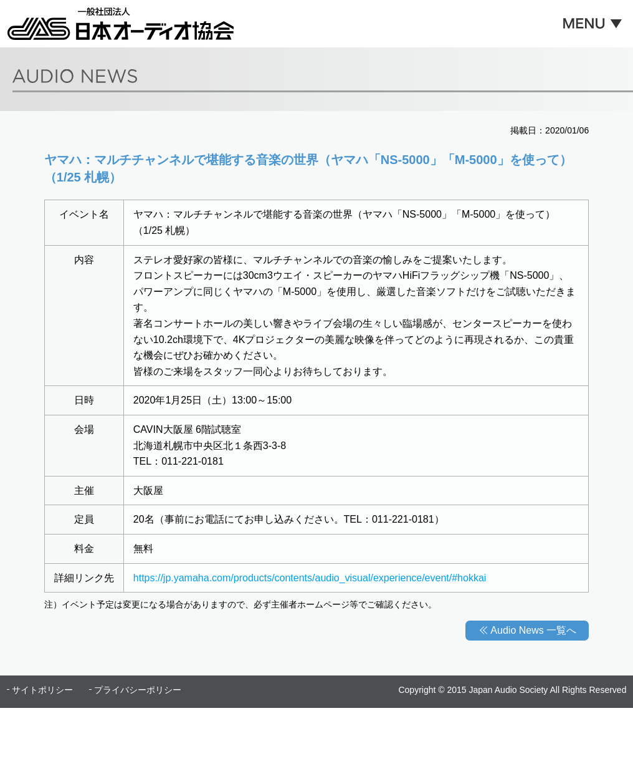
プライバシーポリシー (137, 690)
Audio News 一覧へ (533, 630)
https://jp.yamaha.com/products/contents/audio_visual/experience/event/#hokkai (310, 578)
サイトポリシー (42, 690)
